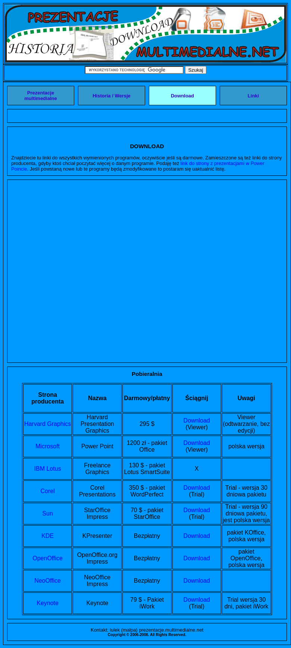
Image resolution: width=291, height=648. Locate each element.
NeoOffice (47, 580)
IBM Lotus (47, 468)
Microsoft (47, 446)
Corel (47, 491)
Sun (47, 513)
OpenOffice (47, 558)
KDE (47, 536)
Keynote (48, 603)
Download (197, 420)
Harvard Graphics (47, 424)
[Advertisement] (87, 271)
